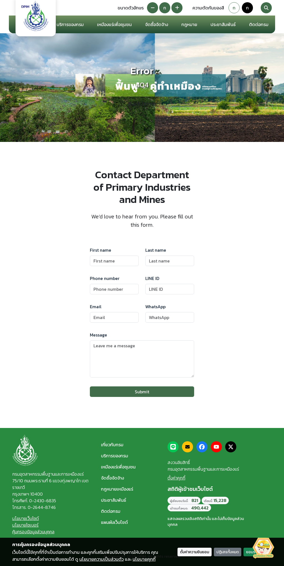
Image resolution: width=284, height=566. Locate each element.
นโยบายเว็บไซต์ (25, 518)
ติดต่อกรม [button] (258, 24)
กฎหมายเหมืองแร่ (117, 489)
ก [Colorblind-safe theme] (247, 7)
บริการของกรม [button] (70, 24)
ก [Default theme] (234, 7)
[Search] (266, 7)
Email (96, 306)
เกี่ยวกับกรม (112, 444)
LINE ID (152, 278)
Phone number (105, 278)
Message (98, 335)
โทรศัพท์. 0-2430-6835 (34, 500)
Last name (155, 250)
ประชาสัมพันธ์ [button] (223, 24)
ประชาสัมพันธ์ (113, 500)
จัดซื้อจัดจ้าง (112, 478)
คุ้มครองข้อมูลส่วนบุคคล (33, 531)
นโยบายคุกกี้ (144, 559)
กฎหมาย (189, 24)
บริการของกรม (114, 455)
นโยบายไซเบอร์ (25, 525)
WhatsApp (155, 306)
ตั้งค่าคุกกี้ (176, 478)
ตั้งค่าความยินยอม (194, 552)
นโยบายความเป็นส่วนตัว (101, 559)
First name (100, 250)
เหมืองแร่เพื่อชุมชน (114, 24)
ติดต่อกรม (110, 511)
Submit (142, 391)
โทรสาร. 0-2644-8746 (34, 507)
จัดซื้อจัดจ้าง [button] (156, 24)
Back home (142, 104)
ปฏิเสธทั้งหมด (227, 552)
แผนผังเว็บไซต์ (114, 522)
